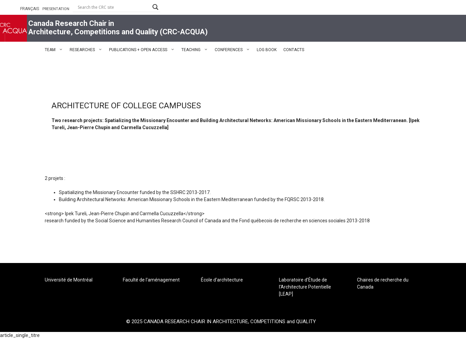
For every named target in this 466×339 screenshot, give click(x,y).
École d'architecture (222, 279)
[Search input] (113, 7)
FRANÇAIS (29, 8)
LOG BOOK (267, 49)
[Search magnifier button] (155, 7)
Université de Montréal (69, 279)
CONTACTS (293, 49)
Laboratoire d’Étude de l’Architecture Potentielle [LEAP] (305, 287)
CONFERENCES (234, 49)
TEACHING (196, 49)
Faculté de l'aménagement (151, 279)
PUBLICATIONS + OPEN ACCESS (143, 49)
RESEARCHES (88, 49)
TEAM (55, 49)
